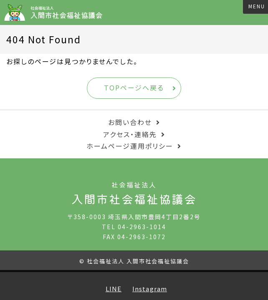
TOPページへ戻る (134, 87)
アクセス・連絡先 (130, 134)
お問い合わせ (130, 122)
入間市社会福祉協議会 (56, 12)
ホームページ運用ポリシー (129, 146)
